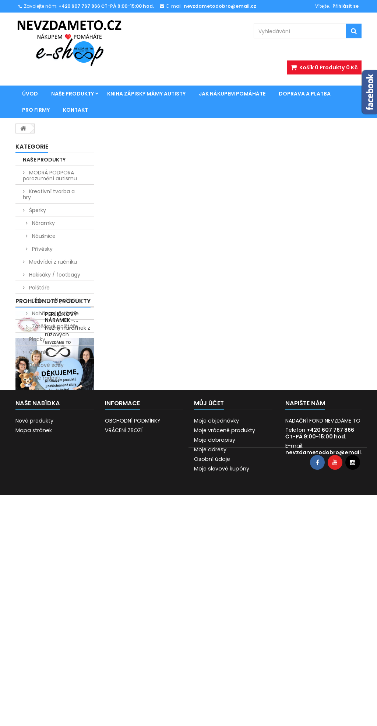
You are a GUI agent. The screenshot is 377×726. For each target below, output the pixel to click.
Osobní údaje (212, 659)
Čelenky (39, 352)
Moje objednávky (216, 621)
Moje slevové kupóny (221, 669)
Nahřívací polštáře (55, 313)
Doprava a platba (305, 93)
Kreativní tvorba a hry (49, 194)
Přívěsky (42, 249)
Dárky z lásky (44, 391)
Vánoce (38, 403)
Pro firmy (36, 110)
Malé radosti (44, 378)
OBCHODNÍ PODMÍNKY (133, 621)
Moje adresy (210, 649)
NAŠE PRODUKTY (72, 93)
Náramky (43, 223)
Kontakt (75, 110)
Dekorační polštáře (56, 300)
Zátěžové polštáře (54, 326)
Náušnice (43, 236)
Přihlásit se (345, 6)
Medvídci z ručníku (52, 261)
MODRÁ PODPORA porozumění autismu (50, 175)
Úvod (30, 93)
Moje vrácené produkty (224, 630)
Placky (36, 339)
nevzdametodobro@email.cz (327, 652)
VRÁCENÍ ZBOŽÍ (123, 630)
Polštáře (39, 287)
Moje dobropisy (214, 640)
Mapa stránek (33, 630)
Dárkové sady (46, 365)
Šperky (37, 210)
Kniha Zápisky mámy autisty (146, 93)
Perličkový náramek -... (61, 457)
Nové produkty (34, 621)
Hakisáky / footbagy (54, 274)
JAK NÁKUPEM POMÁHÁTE (232, 93)
